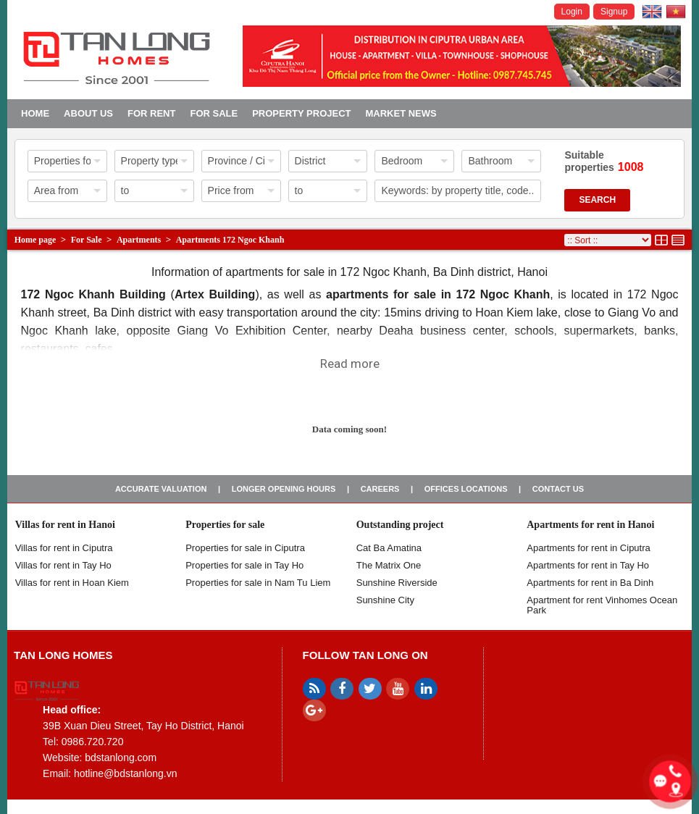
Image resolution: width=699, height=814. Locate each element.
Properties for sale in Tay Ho (244, 565)
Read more (350, 363)
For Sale (214, 113)
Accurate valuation (161, 488)
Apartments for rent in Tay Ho (588, 565)
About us (88, 113)
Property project (301, 113)
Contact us (558, 488)
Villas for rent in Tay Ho (63, 565)
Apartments (139, 240)
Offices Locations (466, 488)
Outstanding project (400, 524)
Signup (613, 12)
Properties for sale (224, 524)
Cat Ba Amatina (389, 547)
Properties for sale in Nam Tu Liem (257, 582)
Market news (400, 113)
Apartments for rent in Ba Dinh (590, 582)
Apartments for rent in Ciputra (588, 547)
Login (571, 12)
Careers (380, 488)
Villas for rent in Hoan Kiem (72, 582)
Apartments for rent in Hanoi (590, 524)
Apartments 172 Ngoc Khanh (230, 240)
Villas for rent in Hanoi (65, 524)
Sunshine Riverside (397, 582)
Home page (35, 240)
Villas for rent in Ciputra (64, 547)
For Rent (151, 113)
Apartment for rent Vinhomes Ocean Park (602, 605)
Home (35, 113)
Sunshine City (385, 600)
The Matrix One (389, 565)
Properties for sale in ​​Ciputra (245, 547)
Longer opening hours (284, 488)
